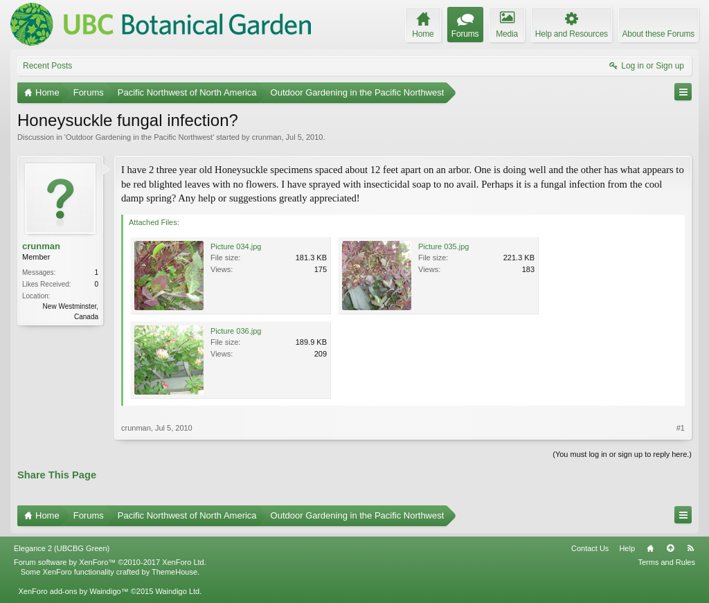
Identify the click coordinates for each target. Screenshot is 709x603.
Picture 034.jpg (235, 246)
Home (650, 548)
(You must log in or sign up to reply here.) (622, 454)
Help (627, 548)
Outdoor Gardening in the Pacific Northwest (139, 137)
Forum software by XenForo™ (110, 562)
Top (670, 548)
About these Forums (658, 34)
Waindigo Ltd (177, 591)
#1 (680, 428)
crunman (267, 137)
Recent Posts (47, 66)
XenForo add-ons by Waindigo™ (73, 591)
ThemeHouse (174, 572)
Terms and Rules (666, 562)
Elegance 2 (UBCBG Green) (61, 548)
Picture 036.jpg (235, 331)
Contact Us (590, 548)
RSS (690, 548)
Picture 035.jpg (443, 246)
